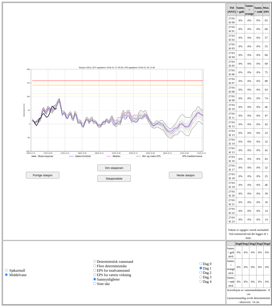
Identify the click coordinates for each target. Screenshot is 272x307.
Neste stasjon (186, 175)
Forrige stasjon (42, 175)
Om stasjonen (114, 168)
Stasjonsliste (114, 178)
